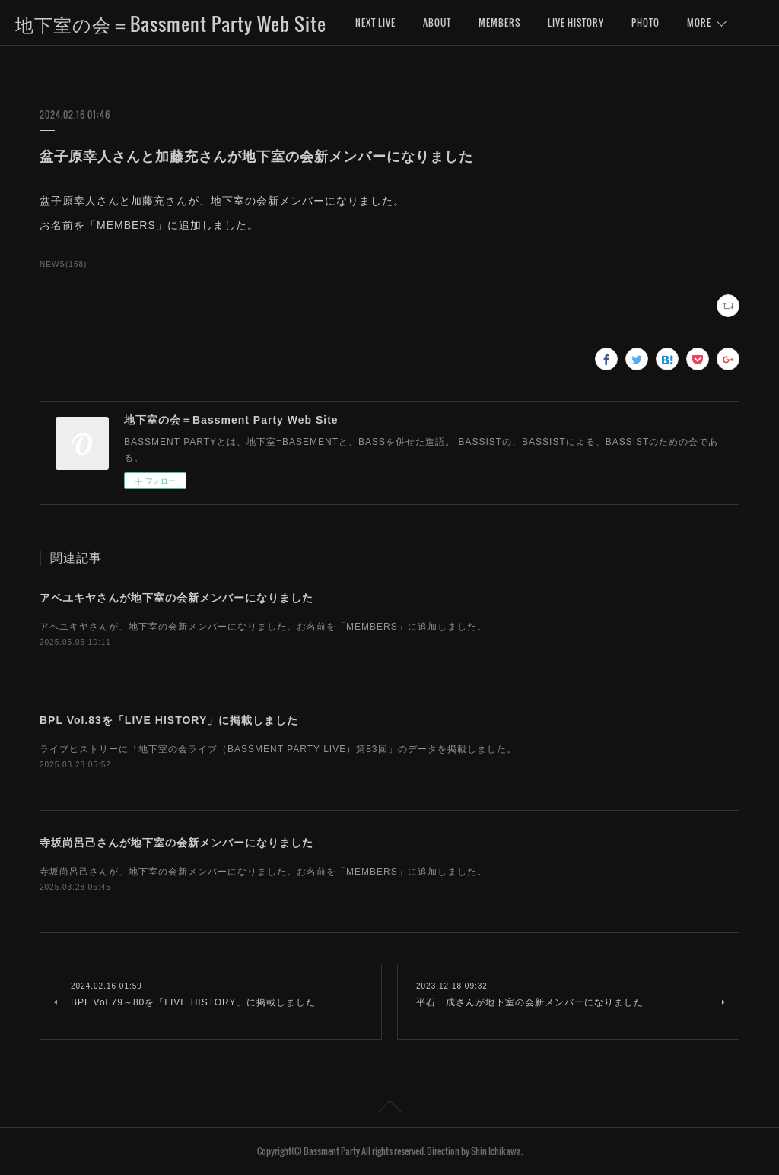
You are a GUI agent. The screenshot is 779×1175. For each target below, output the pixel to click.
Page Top (389, 1108)
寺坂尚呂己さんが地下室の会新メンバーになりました (176, 843)
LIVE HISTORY (576, 22)
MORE (699, 22)
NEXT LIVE (375, 22)
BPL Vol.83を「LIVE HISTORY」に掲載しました (169, 720)
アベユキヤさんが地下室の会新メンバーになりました (176, 598)
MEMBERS (499, 22)
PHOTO (645, 22)
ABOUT (437, 22)
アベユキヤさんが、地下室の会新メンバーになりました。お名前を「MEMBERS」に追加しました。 (263, 626)
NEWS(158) (63, 264)
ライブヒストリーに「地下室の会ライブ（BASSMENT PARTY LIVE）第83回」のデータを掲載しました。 (278, 749)
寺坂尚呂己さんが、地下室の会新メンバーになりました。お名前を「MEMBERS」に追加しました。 (263, 871)
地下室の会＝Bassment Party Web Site (170, 23)
